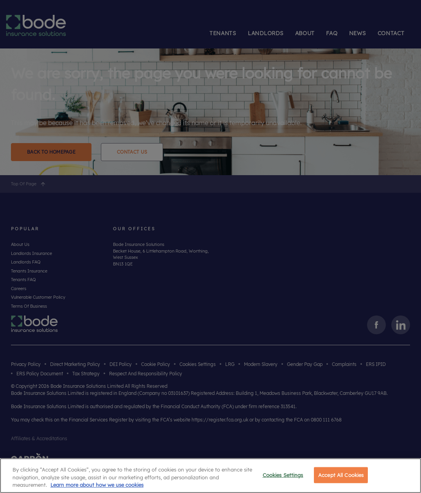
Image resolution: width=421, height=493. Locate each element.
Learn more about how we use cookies (96, 485)
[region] (210, 475)
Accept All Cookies (341, 474)
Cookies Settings (283, 474)
